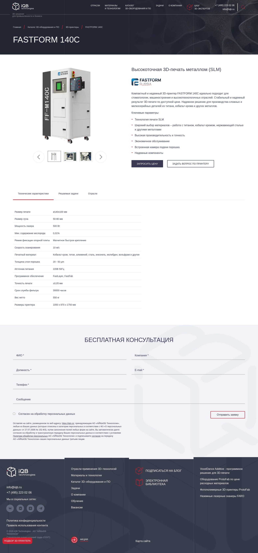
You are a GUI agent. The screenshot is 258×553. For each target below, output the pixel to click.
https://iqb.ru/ (68, 423)
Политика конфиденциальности (26, 520)
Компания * (142, 355)
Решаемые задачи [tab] (68, 193)
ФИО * (20, 355)
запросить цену (147, 163)
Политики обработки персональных (30, 436)
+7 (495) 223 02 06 (19, 492)
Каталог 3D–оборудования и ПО (138, 7)
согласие (96, 436)
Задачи (160, 5)
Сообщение (23, 399)
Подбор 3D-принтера (17, 540)
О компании (175, 5)
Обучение (77, 501)
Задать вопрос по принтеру (190, 163)
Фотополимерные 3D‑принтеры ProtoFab (225, 489)
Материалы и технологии (112, 7)
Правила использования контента (27, 525)
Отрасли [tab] (92, 193)
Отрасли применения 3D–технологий (93, 469)
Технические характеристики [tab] (33, 193)
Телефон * (22, 384)
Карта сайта (143, 541)
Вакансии (77, 507)
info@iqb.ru (14, 487)
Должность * (23, 370)
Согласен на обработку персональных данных (46, 413)
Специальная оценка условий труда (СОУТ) (28, 537)
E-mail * (139, 370)
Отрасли (95, 5)
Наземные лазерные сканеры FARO (222, 496)
